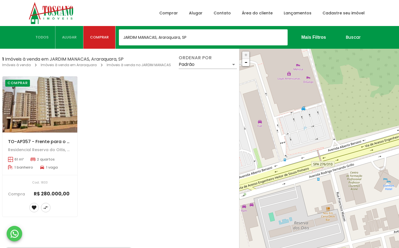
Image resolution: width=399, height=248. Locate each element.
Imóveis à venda (16, 65)
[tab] (42, 37)
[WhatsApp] (14, 233)
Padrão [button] (187, 64)
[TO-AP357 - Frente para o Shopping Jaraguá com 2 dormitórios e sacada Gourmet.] (39, 104)
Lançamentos (297, 13)
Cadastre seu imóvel (344, 13)
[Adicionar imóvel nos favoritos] (34, 207)
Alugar (196, 13)
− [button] (246, 62)
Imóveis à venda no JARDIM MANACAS (139, 65)
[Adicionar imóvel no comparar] (45, 207)
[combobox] (203, 37)
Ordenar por (195, 58)
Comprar (168, 13)
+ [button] (245, 54)
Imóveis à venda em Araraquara (69, 65)
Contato (222, 13)
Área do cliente (257, 13)
